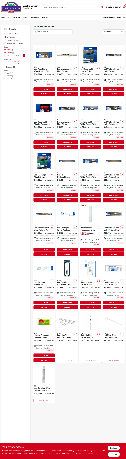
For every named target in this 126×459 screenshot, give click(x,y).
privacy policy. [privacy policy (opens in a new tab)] (29, 453)
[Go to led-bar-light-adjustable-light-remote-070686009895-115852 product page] (67, 284)
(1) (9, 78)
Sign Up (118, 7)
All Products (11, 37)
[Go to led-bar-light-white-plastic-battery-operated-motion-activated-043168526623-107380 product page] (67, 230)
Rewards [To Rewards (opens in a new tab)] (35, 17)
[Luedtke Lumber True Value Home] (11, 7)
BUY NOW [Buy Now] (44, 94)
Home (3, 17)
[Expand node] (5, 66)
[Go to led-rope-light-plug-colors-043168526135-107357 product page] (44, 123)
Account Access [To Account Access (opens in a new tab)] (108, 17)
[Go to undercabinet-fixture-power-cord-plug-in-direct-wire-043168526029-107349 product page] (90, 284)
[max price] (17, 55)
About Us (121, 17)
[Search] (102, 7)
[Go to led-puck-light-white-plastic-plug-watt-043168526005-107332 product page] (44, 71)
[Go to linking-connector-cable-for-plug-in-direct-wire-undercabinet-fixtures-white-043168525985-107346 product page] (113, 284)
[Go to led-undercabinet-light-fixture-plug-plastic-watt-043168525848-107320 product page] (113, 176)
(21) (10, 73)
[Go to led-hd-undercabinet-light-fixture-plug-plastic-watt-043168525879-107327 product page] (67, 176)
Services (26, 17)
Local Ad (44, 17)
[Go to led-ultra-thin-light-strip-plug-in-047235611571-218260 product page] (113, 337)
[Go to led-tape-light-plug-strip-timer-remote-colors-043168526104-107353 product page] (90, 71)
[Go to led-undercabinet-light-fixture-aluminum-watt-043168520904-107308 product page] (67, 71)
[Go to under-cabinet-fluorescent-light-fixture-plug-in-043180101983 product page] (90, 230)
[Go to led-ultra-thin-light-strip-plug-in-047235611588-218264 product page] (67, 337)
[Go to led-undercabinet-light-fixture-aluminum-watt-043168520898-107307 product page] (113, 71)
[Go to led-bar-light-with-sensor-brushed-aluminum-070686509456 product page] (44, 383)
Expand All (16, 64)
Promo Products (12, 33)
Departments (13, 17)
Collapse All (15, 61)
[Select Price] (24, 55)
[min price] (8, 55)
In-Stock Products (13, 40)
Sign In (109, 7)
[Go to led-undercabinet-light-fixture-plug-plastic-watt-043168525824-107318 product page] (113, 230)
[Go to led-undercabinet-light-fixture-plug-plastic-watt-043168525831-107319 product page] (44, 230)
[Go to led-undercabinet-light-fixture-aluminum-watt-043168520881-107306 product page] (67, 123)
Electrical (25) (10, 67)
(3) (10, 76)
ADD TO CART (44, 89)
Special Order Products (15, 43)
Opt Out (114, 454)
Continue (113, 448)
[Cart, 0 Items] (124, 7)
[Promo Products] (5, 33)
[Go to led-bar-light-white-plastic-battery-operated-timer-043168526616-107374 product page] (44, 284)
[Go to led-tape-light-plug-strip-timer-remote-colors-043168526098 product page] (44, 176)
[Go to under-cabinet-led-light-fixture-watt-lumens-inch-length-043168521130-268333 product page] (90, 337)
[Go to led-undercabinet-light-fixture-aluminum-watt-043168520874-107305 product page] (113, 123)
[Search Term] (73, 7)
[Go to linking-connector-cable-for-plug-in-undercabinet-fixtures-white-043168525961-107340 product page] (44, 337)
